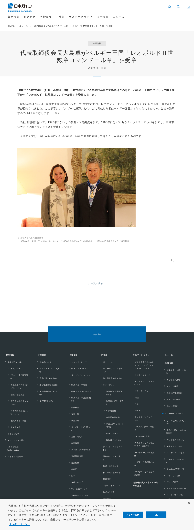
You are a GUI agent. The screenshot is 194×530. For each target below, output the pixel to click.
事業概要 (72, 427)
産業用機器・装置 (14, 414)
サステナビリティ (143, 363)
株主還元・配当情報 (109, 444)
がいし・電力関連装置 (16, 379)
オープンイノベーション (79, 380)
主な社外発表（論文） (46, 385)
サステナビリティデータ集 (144, 416)
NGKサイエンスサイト (174, 443)
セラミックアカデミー (173, 469)
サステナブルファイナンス (112, 375)
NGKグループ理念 (76, 385)
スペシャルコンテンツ (178, 412)
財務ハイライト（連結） (111, 434)
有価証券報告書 (108, 405)
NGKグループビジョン (79, 390)
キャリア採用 (169, 389)
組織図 (71, 448)
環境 (133, 401)
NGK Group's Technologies (11, 436)
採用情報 (170, 372)
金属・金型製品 (13, 393)
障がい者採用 (169, 404)
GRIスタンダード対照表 (143, 422)
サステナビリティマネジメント (144, 388)
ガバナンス (136, 411)
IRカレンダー (106, 470)
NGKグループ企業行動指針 (81, 396)
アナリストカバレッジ (110, 455)
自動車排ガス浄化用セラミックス (18, 386)
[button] (165, 7)
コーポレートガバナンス (79, 417)
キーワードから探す (13, 429)
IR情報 (105, 363)
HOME (11, 26)
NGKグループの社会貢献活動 (144, 453)
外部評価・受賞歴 (76, 474)
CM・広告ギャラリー (78, 464)
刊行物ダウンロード (77, 469)
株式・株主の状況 (108, 439)
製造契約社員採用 (171, 394)
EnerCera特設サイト (173, 454)
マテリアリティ (139, 395)
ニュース (23, 26)
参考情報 (72, 479)
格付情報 (104, 449)
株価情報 (104, 486)
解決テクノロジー (171, 438)
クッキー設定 (132, 517)
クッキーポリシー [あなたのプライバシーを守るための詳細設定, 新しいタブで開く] (19, 527)
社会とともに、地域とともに (176, 485)
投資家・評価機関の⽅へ (143, 446)
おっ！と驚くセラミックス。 (175, 476)
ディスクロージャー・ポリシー (112, 427)
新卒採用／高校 (170, 383)
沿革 (70, 453)
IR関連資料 (107, 400)
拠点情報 (72, 443)
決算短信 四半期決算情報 (113, 390)
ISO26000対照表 (139, 427)
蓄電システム (12, 374)
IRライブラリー (107, 385)
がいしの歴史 (169, 464)
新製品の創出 (42, 369)
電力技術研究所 (43, 396)
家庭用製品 (11, 419)
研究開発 (43, 363)
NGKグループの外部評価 (143, 441)
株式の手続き (106, 460)
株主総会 (104, 481)
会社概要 (72, 401)
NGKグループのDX (77, 375)
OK (156, 517)
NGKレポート (108, 415)
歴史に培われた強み (45, 380)
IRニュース (105, 369)
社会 (133, 406)
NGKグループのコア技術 (48, 375)
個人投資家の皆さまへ (110, 380)
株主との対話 (106, 476)
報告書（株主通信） (110, 420)
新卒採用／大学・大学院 (175, 378)
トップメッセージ (76, 369)
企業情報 (74, 363)
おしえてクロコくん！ (173, 433)
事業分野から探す (12, 369)
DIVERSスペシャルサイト (175, 448)
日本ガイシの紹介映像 (78, 432)
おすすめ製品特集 (12, 443)
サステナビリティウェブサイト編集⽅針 (144, 434)
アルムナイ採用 (170, 399)
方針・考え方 (74, 422)
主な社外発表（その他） (48, 390)
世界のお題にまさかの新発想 (176, 426)
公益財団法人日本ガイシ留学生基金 (146, 464)
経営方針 (72, 411)
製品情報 (11, 363)
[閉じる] (188, 505)
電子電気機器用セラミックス (18, 399)
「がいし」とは (170, 459)
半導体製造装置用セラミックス (18, 407)
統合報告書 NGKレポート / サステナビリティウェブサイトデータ (144, 372)
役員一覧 (72, 406)
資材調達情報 (74, 437)
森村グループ (74, 458)
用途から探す (10, 424)
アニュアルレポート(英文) (113, 410)
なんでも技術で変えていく (176, 419)
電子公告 (104, 465)
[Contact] (188, 7)
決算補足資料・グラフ (111, 395)
